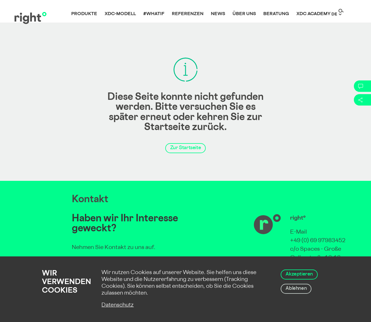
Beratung (276, 14)
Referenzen (187, 14)
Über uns (244, 14)
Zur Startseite (185, 148)
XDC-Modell (120, 14)
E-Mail (298, 232)
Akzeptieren (299, 274)
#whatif (153, 14)
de (334, 14)
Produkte (84, 14)
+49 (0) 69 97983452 (317, 241)
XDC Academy (313, 14)
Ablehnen (296, 288)
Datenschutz (117, 305)
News (218, 14)
